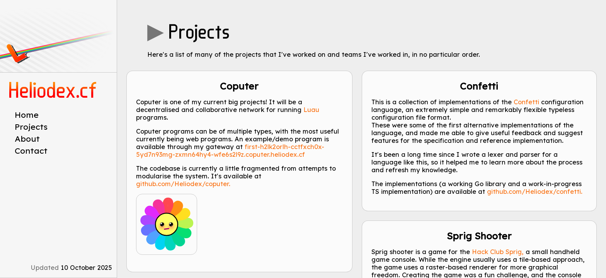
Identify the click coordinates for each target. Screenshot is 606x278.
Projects (31, 127)
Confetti (526, 102)
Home (27, 115)
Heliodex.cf (53, 91)
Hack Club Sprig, (498, 252)
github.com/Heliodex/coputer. (183, 184)
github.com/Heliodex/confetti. (534, 191)
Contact (31, 151)
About (27, 139)
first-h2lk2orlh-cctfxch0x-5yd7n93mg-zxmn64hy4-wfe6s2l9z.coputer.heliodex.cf (230, 150)
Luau (311, 110)
